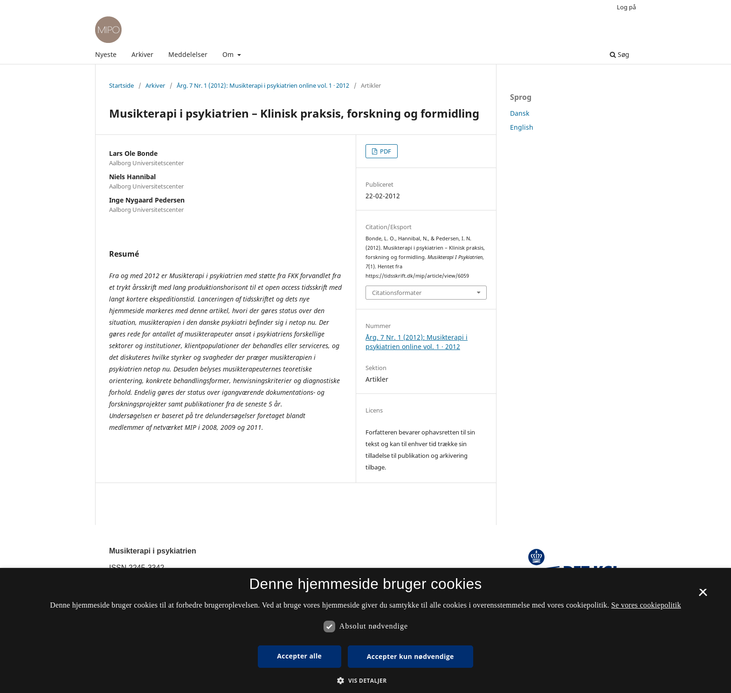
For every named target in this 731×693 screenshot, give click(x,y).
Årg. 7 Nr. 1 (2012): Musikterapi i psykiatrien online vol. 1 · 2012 (263, 85)
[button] (365, 680)
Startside (121, 85)
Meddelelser (187, 54)
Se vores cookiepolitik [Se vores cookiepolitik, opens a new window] (646, 605)
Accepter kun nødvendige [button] (410, 656)
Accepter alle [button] (299, 655)
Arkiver (142, 54)
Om (228, 54)
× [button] (702, 595)
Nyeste (106, 54)
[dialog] (365, 630)
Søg (619, 54)
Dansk (519, 113)
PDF (385, 151)
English (521, 127)
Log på (626, 7)
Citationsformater (396, 292)
